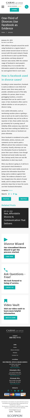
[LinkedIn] (15, 390)
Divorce (11, 190)
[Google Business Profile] (18, 390)
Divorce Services (15, 350)
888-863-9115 (15, 337)
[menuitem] (11, 411)
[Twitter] (11, 390)
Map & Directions (15, 367)
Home (15, 347)
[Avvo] (22, 390)
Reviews (15, 352)
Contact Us (15, 355)
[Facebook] (8, 390)
